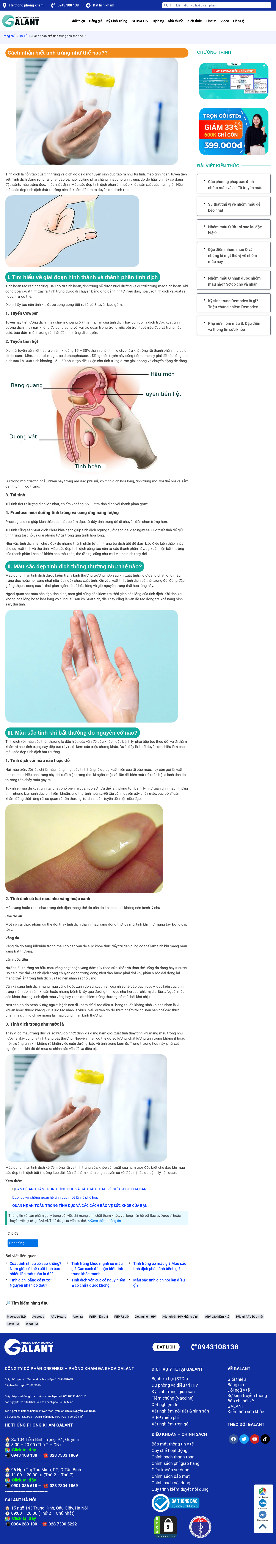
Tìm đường (262, 1493)
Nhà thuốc (175, 21)
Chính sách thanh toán (173, 1457)
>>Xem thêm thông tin (104, 1221)
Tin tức (211, 21)
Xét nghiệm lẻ (165, 1404)
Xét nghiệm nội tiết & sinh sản (180, 1411)
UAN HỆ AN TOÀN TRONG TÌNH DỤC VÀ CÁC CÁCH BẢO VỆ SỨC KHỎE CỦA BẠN (81, 1189)
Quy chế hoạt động (169, 1450)
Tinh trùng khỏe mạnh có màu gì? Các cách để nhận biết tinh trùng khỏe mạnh (97, 1268)
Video (224, 21)
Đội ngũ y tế (238, 1390)
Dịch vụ (158, 21)
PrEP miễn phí (165, 1417)
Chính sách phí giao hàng (175, 1463)
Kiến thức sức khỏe (245, 1411)
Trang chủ (9, 36)
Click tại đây (24, 1449)
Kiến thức (194, 21)
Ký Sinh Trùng (116, 21)
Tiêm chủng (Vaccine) (173, 1398)
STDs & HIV (140, 21)
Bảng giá (95, 21)
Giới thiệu (78, 21)
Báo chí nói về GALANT (240, 1403)
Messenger (262, 1516)
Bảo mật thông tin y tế (173, 1444)
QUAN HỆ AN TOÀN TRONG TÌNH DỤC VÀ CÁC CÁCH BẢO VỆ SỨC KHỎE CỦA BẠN (79, 1205)
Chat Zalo (262, 1504)
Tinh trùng (17, 1243)
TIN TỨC (24, 36)
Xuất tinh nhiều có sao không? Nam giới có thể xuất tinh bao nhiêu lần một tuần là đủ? (35, 1268)
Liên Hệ (238, 21)
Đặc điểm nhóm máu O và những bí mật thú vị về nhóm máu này (232, 255)
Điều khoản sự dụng (170, 1469)
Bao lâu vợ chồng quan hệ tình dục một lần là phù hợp (55, 1197)
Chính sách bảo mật (171, 1476)
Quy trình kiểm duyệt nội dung (180, 1489)
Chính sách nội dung (171, 1482)
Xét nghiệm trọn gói (171, 1424)
